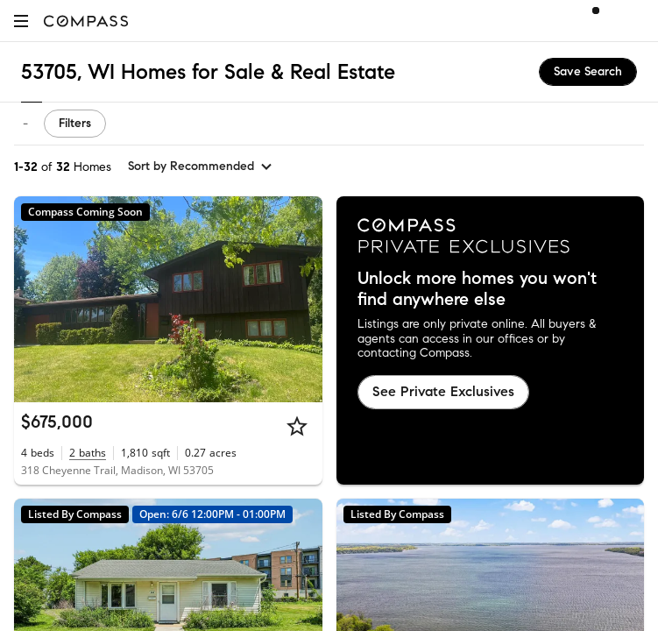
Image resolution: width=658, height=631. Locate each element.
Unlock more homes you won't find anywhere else (477, 289)
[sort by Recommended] (200, 166)
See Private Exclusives (443, 391)
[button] (21, 20)
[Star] (297, 426)
